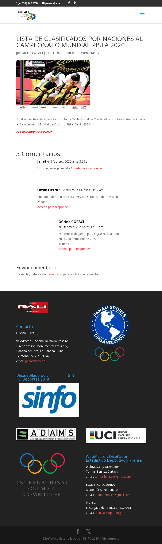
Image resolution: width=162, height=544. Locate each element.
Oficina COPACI (32, 53)
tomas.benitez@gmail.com (113, 477)
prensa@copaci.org (108, 513)
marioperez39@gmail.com (113, 495)
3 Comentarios (89, 53)
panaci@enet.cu (36, 361)
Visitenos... (110, 538)
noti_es (70, 53)
